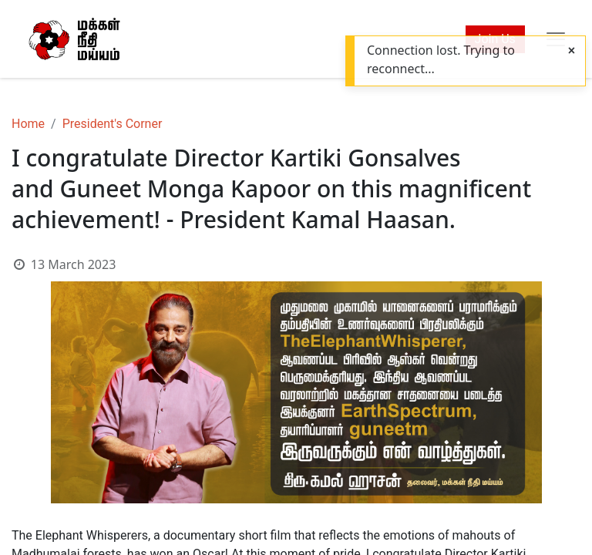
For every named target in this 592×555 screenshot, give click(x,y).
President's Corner (112, 123)
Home (28, 123)
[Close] (571, 51)
